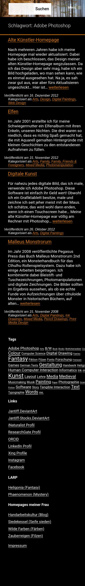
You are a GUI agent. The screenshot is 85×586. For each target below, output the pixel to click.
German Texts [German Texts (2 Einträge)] (29, 365)
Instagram (16, 460)
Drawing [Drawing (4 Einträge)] (65, 353)
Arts (35, 99)
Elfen (13, 111)
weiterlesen (59, 87)
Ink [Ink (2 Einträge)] (80, 370)
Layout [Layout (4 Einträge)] (30, 376)
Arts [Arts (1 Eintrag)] (42, 349)
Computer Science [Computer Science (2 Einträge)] (33, 353)
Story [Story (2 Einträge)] (35, 387)
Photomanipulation (59, 165)
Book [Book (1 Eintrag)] (55, 349)
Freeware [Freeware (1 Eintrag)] (77, 360)
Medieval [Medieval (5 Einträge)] (67, 376)
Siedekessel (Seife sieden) (29, 521)
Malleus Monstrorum (29, 242)
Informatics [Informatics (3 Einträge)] (68, 370)
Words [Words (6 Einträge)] (31, 391)
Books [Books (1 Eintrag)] (61, 349)
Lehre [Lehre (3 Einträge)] (41, 377)
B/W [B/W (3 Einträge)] (48, 348)
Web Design (17, 103)
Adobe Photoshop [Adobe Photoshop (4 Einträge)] (23, 348)
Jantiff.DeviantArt (22, 411)
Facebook (16, 467)
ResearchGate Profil (24, 432)
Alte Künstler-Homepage (33, 40)
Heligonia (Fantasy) (24, 487)
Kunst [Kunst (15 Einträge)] (16, 375)
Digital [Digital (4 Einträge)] (51, 353)
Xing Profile (17, 453)
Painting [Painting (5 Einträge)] (43, 381)
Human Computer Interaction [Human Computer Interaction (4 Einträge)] (33, 370)
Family (45, 161)
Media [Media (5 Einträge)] (52, 376)
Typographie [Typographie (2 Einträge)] (16, 392)
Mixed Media (35, 165)
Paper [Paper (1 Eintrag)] (55, 382)
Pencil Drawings (56, 319)
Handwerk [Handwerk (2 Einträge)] (69, 365)
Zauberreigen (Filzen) (25, 536)
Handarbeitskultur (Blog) (28, 515)
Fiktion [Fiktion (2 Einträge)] (33, 359)
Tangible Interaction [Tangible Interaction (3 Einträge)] (55, 387)
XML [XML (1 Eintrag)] (41, 392)
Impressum (17, 545)
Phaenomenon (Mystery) (28, 494)
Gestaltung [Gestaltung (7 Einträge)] (50, 365)
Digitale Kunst (22, 174)
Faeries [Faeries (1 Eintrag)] (76, 353)
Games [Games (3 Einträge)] (13, 365)
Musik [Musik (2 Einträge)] (31, 382)
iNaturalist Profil (21, 425)
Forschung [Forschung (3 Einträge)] (64, 359)
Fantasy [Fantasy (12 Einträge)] (18, 359)
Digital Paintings (64, 99)
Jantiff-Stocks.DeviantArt (28, 418)
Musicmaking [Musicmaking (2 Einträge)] (17, 382)
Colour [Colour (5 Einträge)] (14, 353)
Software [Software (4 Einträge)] (23, 387)
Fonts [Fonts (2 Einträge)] (50, 359)
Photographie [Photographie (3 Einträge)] (69, 382)
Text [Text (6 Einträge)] (75, 386)
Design (45, 99)
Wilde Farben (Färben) (26, 529)
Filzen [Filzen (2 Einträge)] (42, 359)
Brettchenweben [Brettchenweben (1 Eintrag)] (73, 349)
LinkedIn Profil (20, 446)
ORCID (13, 439)
